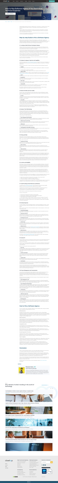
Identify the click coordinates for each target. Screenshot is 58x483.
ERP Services (19, 465)
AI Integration (31, 471)
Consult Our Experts (10, 13)
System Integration (19, 467)
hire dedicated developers (29, 185)
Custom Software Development (21, 461)
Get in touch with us (44, 360)
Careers (32, 1)
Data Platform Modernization (21, 472)
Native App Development (32, 461)
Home (6, 21)
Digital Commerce (19, 466)
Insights (24, 1)
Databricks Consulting (20, 471)
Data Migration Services (20, 473)
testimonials (27, 73)
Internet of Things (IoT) (32, 473)
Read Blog (29, 396)
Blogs (11, 21)
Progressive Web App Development (34, 465)
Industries (20, 1)
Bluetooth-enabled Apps (32, 466)
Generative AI (31, 472)
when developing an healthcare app (28, 234)
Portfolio (28, 1)
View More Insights (45, 385)
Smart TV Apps (31, 467)
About (12, 1)
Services (15, 1)
